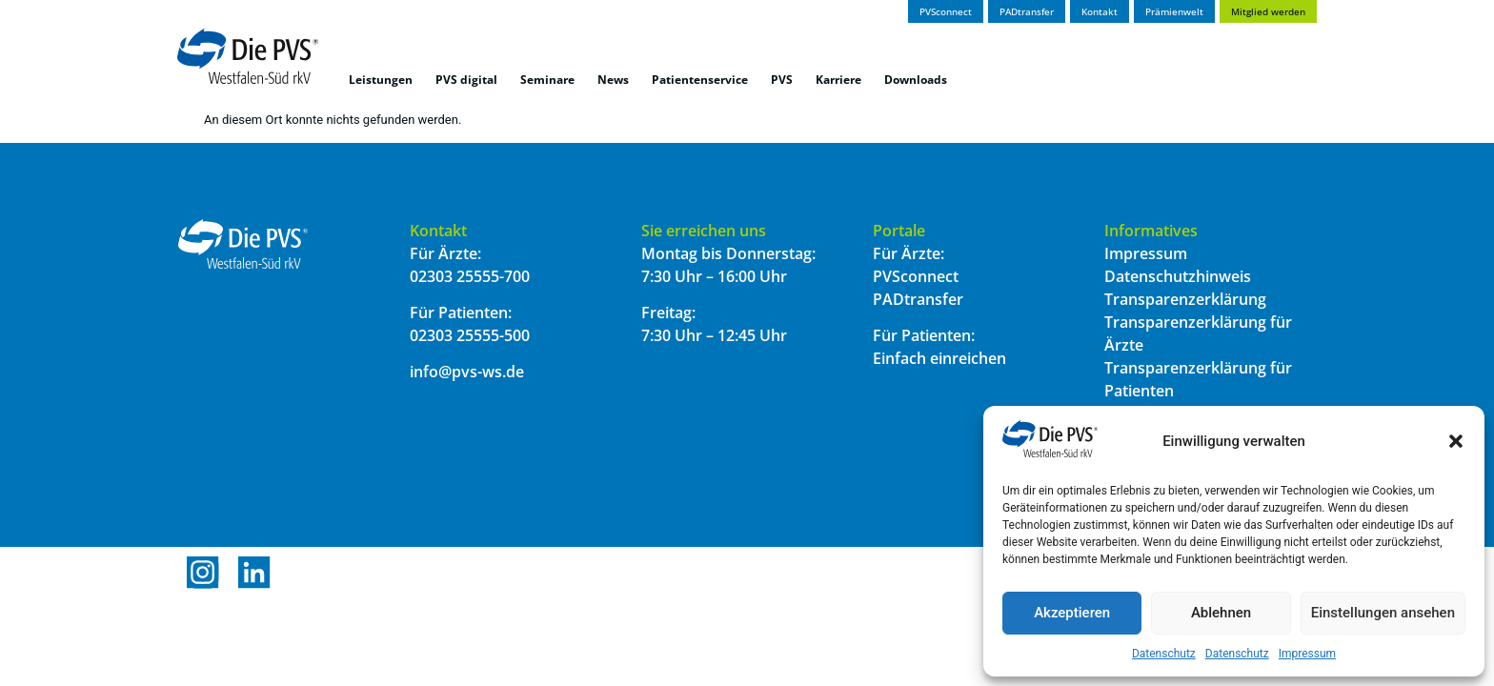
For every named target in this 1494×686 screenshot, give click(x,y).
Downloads (915, 79)
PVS (782, 79)
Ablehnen (1221, 612)
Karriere (838, 79)
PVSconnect (916, 276)
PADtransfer (918, 299)
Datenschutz (1164, 653)
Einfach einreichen (939, 358)
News (613, 79)
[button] (1455, 441)
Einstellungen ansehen (1383, 612)
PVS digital (466, 79)
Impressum (1307, 653)
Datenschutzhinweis (1177, 276)
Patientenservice (700, 79)
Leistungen (381, 79)
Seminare (547, 79)
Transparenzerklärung (1185, 299)
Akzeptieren (1072, 612)
